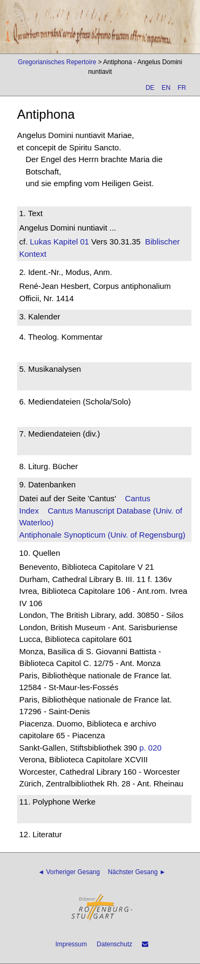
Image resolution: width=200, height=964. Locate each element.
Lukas (40, 241)
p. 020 (150, 747)
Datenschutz (114, 944)
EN (166, 87)
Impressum (71, 944)
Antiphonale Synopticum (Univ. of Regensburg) (102, 534)
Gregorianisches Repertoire (57, 62)
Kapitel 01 (70, 241)
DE (150, 87)
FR (182, 87)
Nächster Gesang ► (137, 872)
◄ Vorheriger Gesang (69, 872)
